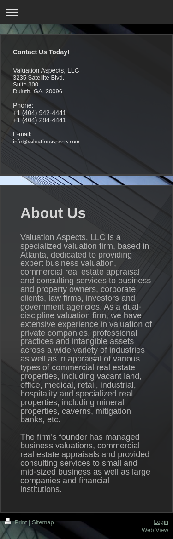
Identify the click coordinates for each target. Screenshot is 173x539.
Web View (155, 530)
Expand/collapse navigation (86, 12)
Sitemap (43, 522)
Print (17, 522)
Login (161, 521)
